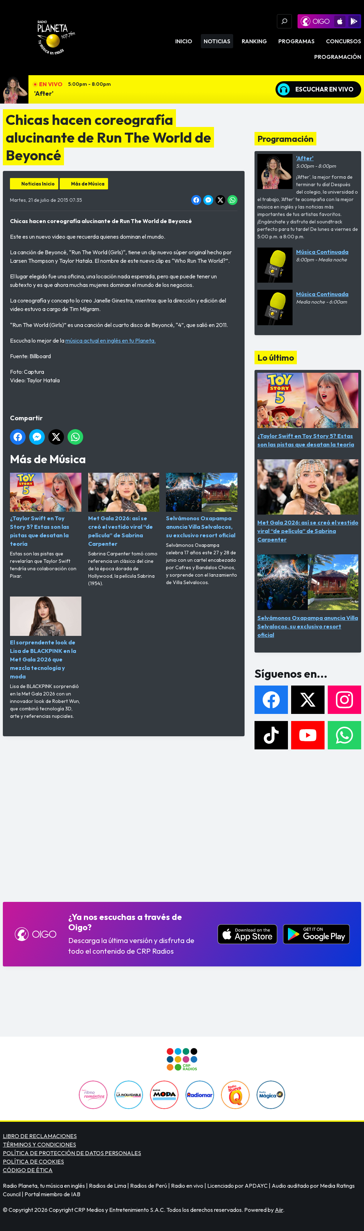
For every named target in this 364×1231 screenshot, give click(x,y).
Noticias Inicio (38, 184)
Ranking (254, 41)
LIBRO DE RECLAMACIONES (40, 1135)
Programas (296, 41)
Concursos (343, 41)
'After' (44, 93)
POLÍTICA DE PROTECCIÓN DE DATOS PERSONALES (72, 1153)
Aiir (279, 1209)
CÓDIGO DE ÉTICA (28, 1170)
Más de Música (88, 184)
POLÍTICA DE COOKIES (33, 1161)
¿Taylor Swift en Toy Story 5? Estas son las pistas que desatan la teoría (45, 510)
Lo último (275, 357)
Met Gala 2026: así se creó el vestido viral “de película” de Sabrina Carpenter (124, 510)
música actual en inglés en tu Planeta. (110, 340)
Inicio (183, 41)
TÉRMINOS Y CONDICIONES (39, 1144)
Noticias (217, 41)
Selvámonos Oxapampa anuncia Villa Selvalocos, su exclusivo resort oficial (201, 506)
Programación (337, 56)
